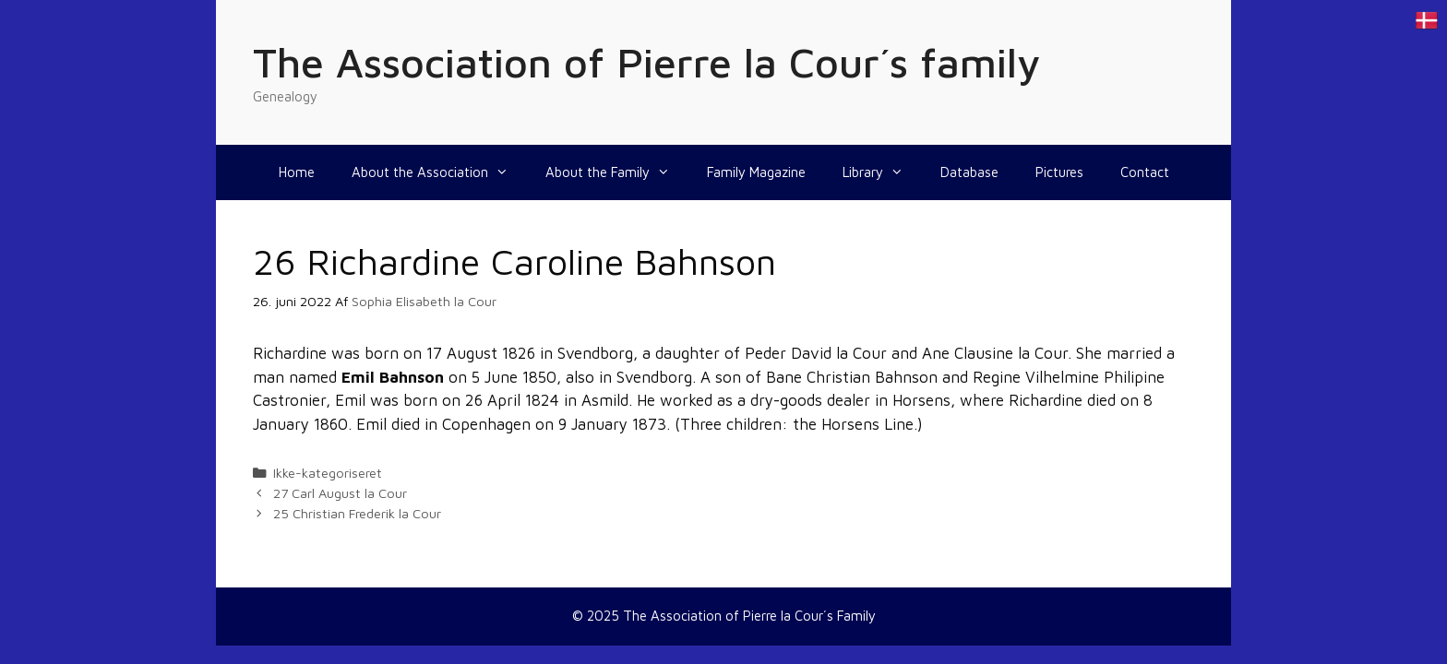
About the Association (439, 172)
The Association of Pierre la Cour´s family (646, 62)
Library (882, 172)
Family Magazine (756, 172)
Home (297, 172)
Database (969, 172)
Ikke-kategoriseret (327, 472)
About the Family (616, 172)
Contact (1144, 172)
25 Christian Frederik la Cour (357, 513)
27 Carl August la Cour (340, 493)
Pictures (1059, 172)
